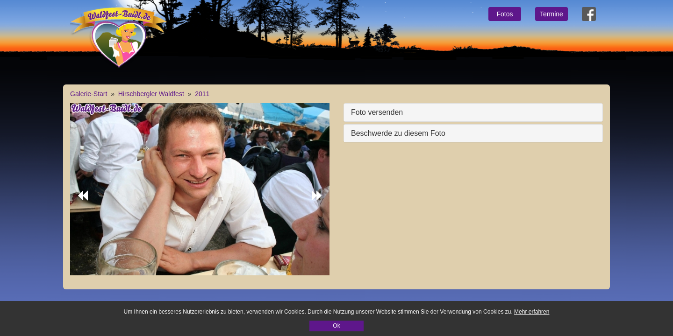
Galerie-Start (88, 94)
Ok (336, 325)
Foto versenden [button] (377, 112)
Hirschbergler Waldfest (151, 94)
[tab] (473, 112)
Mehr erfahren (531, 311)
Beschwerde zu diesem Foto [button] (398, 133)
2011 (202, 94)
